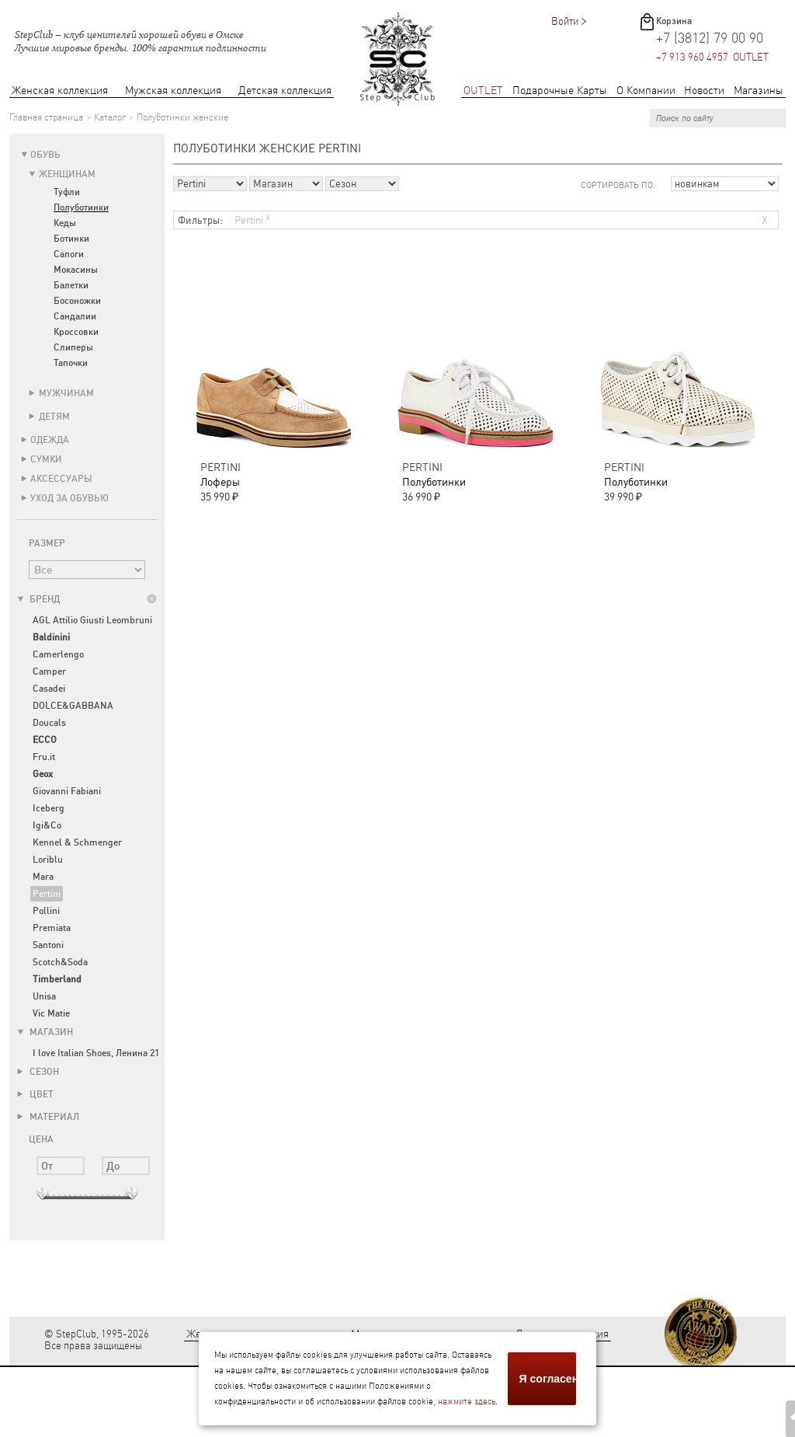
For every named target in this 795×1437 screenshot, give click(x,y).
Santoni (48, 945)
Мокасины (76, 269)
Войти (564, 21)
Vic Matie (51, 1013)
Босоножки (77, 300)
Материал (48, 1116)
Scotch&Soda (60, 962)
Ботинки (71, 238)
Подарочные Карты (559, 90)
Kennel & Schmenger (77, 842)
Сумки (46, 459)
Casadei (49, 688)
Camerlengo (58, 654)
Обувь (45, 154)
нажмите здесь (466, 1402)
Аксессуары (61, 478)
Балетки (71, 285)
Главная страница (46, 117)
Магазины (758, 90)
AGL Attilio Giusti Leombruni (92, 620)
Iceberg (48, 808)
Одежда (49, 439)
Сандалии (75, 316)
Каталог (110, 117)
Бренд (38, 599)
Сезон (38, 1071)
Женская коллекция (60, 90)
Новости (704, 90)
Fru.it (44, 757)
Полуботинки (81, 207)
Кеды (65, 223)
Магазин (45, 1032)
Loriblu (48, 859)
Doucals (49, 722)
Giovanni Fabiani (67, 791)
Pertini (47, 893)
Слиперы (73, 347)
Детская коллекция (285, 90)
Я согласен (548, 1378)
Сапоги (69, 254)
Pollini (46, 910)
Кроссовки (76, 331)
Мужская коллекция (173, 90)
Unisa (44, 996)
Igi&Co (47, 825)
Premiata (52, 928)
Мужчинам (66, 393)
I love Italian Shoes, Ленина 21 (96, 1053)
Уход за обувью (69, 498)
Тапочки (71, 363)
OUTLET (483, 90)
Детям (54, 416)
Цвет (35, 1094)
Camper (49, 671)
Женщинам (67, 174)
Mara (43, 876)
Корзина (674, 21)
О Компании (645, 90)
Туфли (67, 192)
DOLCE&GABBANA (73, 705)
